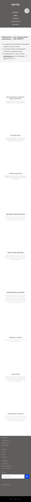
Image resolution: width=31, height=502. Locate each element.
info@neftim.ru (15, 24)
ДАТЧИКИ (15, 12)
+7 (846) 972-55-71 (15, 21)
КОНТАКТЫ (16, 18)
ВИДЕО (15, 15)
